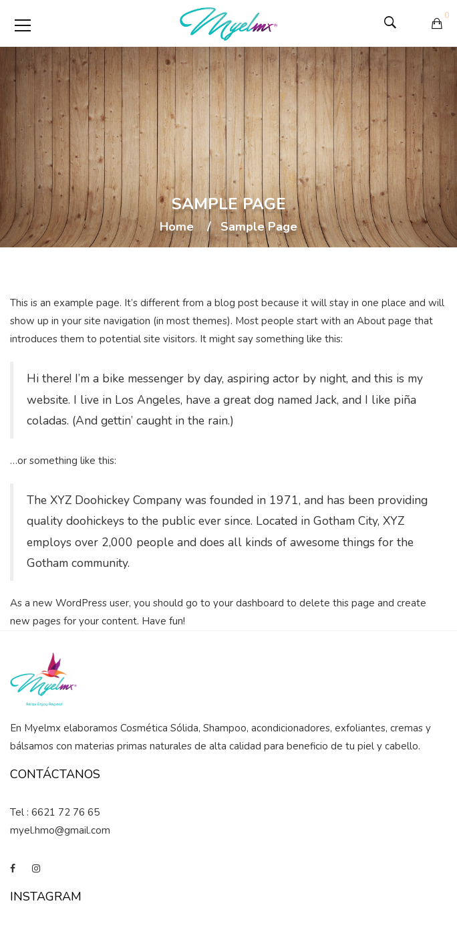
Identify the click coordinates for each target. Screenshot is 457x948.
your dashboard (248, 603)
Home (177, 227)
